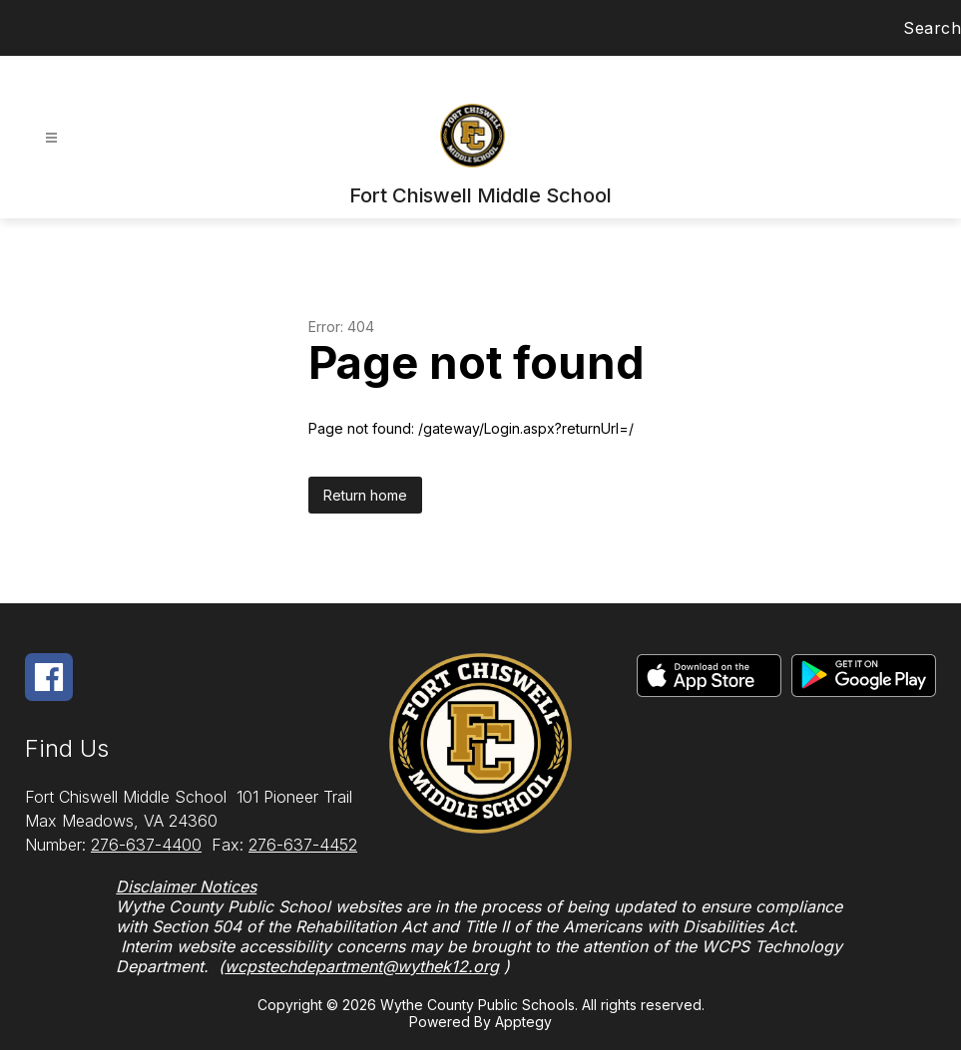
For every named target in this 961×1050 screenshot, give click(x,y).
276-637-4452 (302, 845)
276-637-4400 (146, 845)
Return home (365, 495)
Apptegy (523, 1021)
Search (932, 28)
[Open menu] (51, 138)
